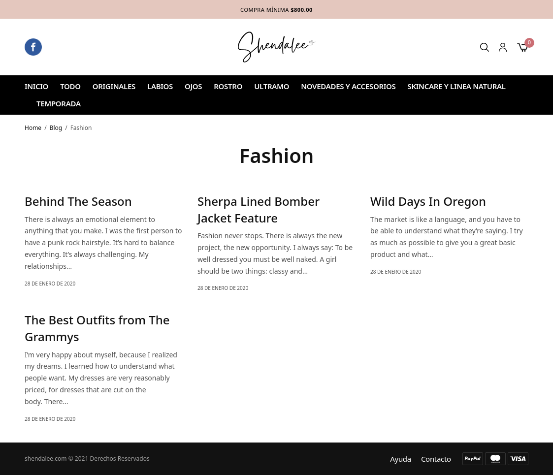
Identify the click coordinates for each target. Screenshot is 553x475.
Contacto (436, 459)
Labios (160, 86)
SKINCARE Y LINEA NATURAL (456, 86)
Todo (70, 86)
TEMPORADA (58, 103)
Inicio (36, 86)
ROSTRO (228, 86)
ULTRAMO (271, 86)
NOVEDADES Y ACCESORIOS (348, 86)
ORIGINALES (114, 86)
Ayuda (400, 459)
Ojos (193, 86)
